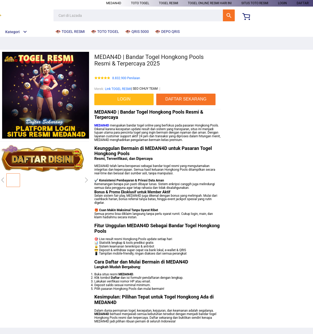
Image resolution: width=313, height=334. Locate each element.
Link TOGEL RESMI (118, 89)
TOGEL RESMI (168, 3)
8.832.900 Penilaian (126, 78)
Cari (229, 15)
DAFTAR (303, 3)
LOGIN (282, 3)
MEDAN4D (113, 3)
